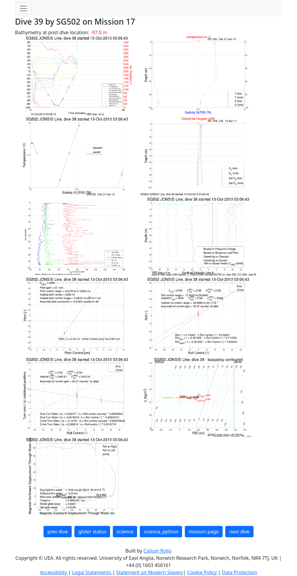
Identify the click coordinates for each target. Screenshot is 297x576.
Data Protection (239, 572)
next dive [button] (239, 531)
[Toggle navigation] (23, 8)
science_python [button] (161, 531)
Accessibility (54, 572)
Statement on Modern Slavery (149, 572)
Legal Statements (92, 572)
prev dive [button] (57, 531)
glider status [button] (92, 531)
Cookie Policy (202, 572)
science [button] (125, 531)
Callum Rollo (157, 550)
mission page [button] (204, 531)
